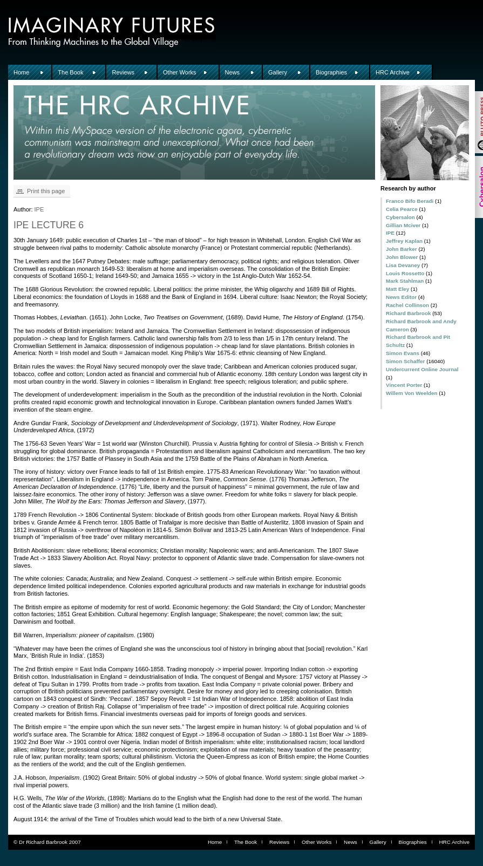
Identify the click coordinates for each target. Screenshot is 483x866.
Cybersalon (400, 217)
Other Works (179, 72)
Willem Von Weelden (412, 393)
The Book (70, 72)
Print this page (46, 191)
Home (21, 72)
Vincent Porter (404, 385)
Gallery (277, 72)
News (232, 72)
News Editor (401, 297)
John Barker (401, 249)
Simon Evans (402, 353)
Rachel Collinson (407, 305)
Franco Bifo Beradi (409, 201)
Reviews (123, 72)
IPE (390, 233)
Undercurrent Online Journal (422, 369)
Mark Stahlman (405, 281)
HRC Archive (393, 72)
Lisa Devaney (403, 265)
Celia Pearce (402, 209)
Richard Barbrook (408, 313)
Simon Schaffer (405, 361)
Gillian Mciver (403, 225)
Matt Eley (397, 289)
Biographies (331, 72)
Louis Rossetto (405, 273)
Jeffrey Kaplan (404, 241)
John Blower (402, 257)
